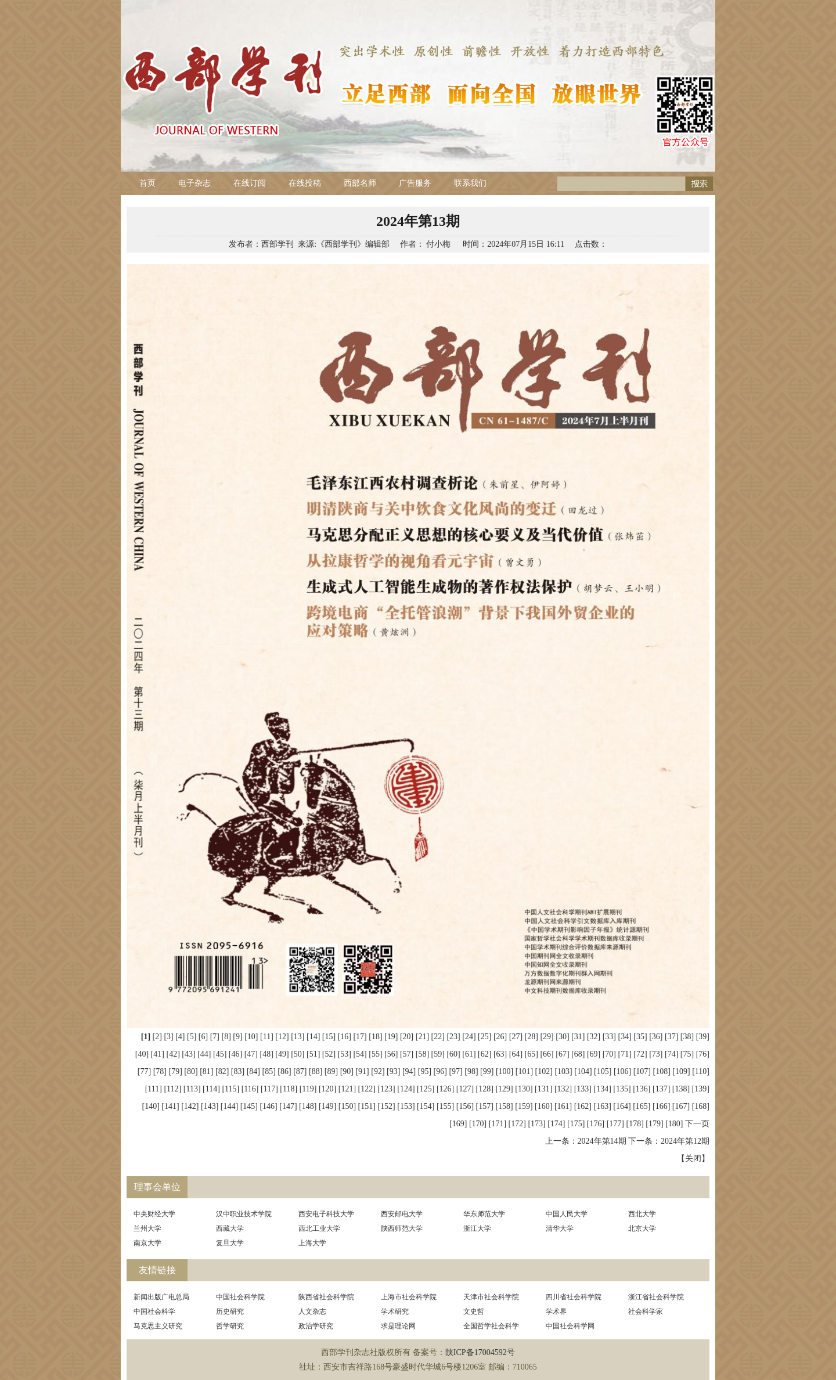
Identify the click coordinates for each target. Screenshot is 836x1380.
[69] (593, 1054)
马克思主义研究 (158, 1326)
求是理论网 (398, 1326)
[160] (543, 1106)
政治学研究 (315, 1326)
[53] (344, 1054)
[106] (622, 1071)
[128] (484, 1088)
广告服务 (415, 183)
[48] (266, 1054)
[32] (593, 1036)
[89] (331, 1071)
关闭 (693, 1158)
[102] (544, 1071)
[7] (214, 1036)
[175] (576, 1123)
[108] (662, 1071)
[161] (563, 1106)
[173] (536, 1123)
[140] (150, 1106)
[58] (422, 1054)
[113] (192, 1088)
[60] (453, 1054)
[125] (425, 1088)
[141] (170, 1106)
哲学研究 (230, 1326)
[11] (266, 1036)
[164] (621, 1106)
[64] (515, 1054)
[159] (523, 1106)
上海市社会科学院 (409, 1297)
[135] (621, 1088)
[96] (440, 1071)
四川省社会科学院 (573, 1297)
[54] (359, 1054)
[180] (674, 1123)
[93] (393, 1071)
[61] (468, 1054)
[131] (543, 1088)
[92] (377, 1071)
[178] (635, 1123)
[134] (602, 1088)
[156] (465, 1106)
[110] (700, 1071)
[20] (406, 1036)
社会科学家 (645, 1311)
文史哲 (473, 1311)
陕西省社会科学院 (326, 1297)
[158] (504, 1106)
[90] (347, 1071)
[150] (347, 1106)
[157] (484, 1106)
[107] (642, 1071)
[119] (308, 1088)
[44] (204, 1054)
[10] (251, 1036)
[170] (478, 1123)
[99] (486, 1071)
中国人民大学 (567, 1214)
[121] (347, 1088)
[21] (422, 1036)
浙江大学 (477, 1228)
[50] (297, 1054)
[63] (500, 1054)
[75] (687, 1054)
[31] (578, 1036)
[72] (640, 1054)
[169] (458, 1123)
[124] (406, 1088)
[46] (235, 1054)
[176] (595, 1123)
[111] (153, 1088)
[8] (226, 1036)
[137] (661, 1088)
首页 (147, 183)
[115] (230, 1088)
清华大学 (560, 1228)
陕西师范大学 (402, 1228)
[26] (500, 1036)
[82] (222, 1071)
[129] (504, 1088)
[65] (531, 1054)
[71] (625, 1054)
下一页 (697, 1123)
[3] (168, 1036)
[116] (250, 1088)
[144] (229, 1106)
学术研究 (395, 1311)
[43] (188, 1054)
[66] (546, 1054)
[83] (237, 1071)
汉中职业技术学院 (244, 1214)
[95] (424, 1071)
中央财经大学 (154, 1214)
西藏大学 (230, 1228)
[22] (438, 1036)
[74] (671, 1054)
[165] (641, 1106)
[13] (297, 1036)
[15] (329, 1036)
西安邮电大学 (402, 1214)
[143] (209, 1106)
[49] (282, 1054)
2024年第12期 (685, 1141)
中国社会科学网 (570, 1326)
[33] (609, 1036)
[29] (546, 1036)
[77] (144, 1071)
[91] (362, 1071)
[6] (203, 1036)
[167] (681, 1106)
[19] (391, 1036)
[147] (288, 1106)
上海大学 (312, 1243)
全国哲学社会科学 (491, 1326)
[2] (157, 1036)
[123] (386, 1088)
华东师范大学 (484, 1214)
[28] (531, 1036)
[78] (160, 1071)
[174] (556, 1123)
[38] (687, 1036)
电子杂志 (194, 183)
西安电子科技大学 (326, 1214)
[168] (700, 1106)
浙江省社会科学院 (656, 1297)
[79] (175, 1071)
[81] (206, 1071)
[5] (191, 1036)
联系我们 (470, 183)
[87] (300, 1071)
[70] (609, 1054)
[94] (409, 1071)
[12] (282, 1036)
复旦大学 (230, 1243)
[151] (367, 1106)
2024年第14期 (602, 1141)
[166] (661, 1106)
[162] (583, 1106)
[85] (268, 1071)
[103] (563, 1071)
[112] (172, 1088)
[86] (284, 1071)
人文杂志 (312, 1311)
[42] (173, 1054)
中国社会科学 (154, 1311)
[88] (315, 1071)
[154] (425, 1106)
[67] (562, 1054)
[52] (329, 1054)
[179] (654, 1123)
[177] (615, 1123)
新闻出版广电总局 (161, 1297)
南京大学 (147, 1243)
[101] (524, 1071)
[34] (625, 1036)
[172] (517, 1123)
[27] (515, 1036)
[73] (655, 1054)
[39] (702, 1036)
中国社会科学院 (240, 1297)
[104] (583, 1071)
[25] (484, 1036)
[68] (578, 1054)
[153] (406, 1106)
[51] (313, 1054)
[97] (455, 1071)
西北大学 (642, 1214)
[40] (142, 1054)
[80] (190, 1071)
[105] (602, 1071)
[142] (190, 1106)
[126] (445, 1088)
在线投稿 (305, 183)
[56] (391, 1054)
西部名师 (360, 183)
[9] (237, 1036)
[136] (641, 1088)
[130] (523, 1088)
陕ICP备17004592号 (480, 1352)
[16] (344, 1036)
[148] (307, 1106)
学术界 (556, 1311)
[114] (211, 1088)
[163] (602, 1106)
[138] (681, 1088)
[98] (471, 1071)
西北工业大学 (319, 1228)
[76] (702, 1054)
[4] (180, 1036)
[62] (484, 1054)
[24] (468, 1036)
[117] (269, 1088)
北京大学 (642, 1228)
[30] (562, 1036)
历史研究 (230, 1311)
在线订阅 (249, 183)
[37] (671, 1036)
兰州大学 (147, 1228)
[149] (327, 1106)
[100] (504, 1071)
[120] (327, 1088)
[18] (375, 1036)
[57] (406, 1054)
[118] (288, 1088)
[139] (700, 1088)
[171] (497, 1123)
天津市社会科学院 (491, 1297)
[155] (445, 1106)
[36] (655, 1036)
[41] (157, 1054)
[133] (583, 1088)
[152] (386, 1106)
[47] (251, 1054)
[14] (313, 1036)
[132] (563, 1088)
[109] (681, 1071)
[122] (367, 1088)
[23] (453, 1036)
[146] (268, 1106)
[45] (219, 1054)
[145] (249, 1106)
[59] (438, 1054)
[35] (640, 1036)
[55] (375, 1054)
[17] (359, 1036)
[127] (465, 1088)
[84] (253, 1071)
